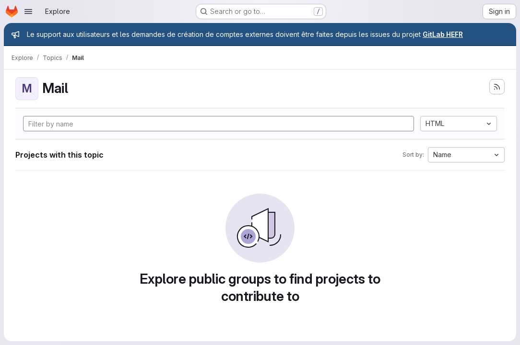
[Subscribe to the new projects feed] (497, 86)
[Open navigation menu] (28, 11)
